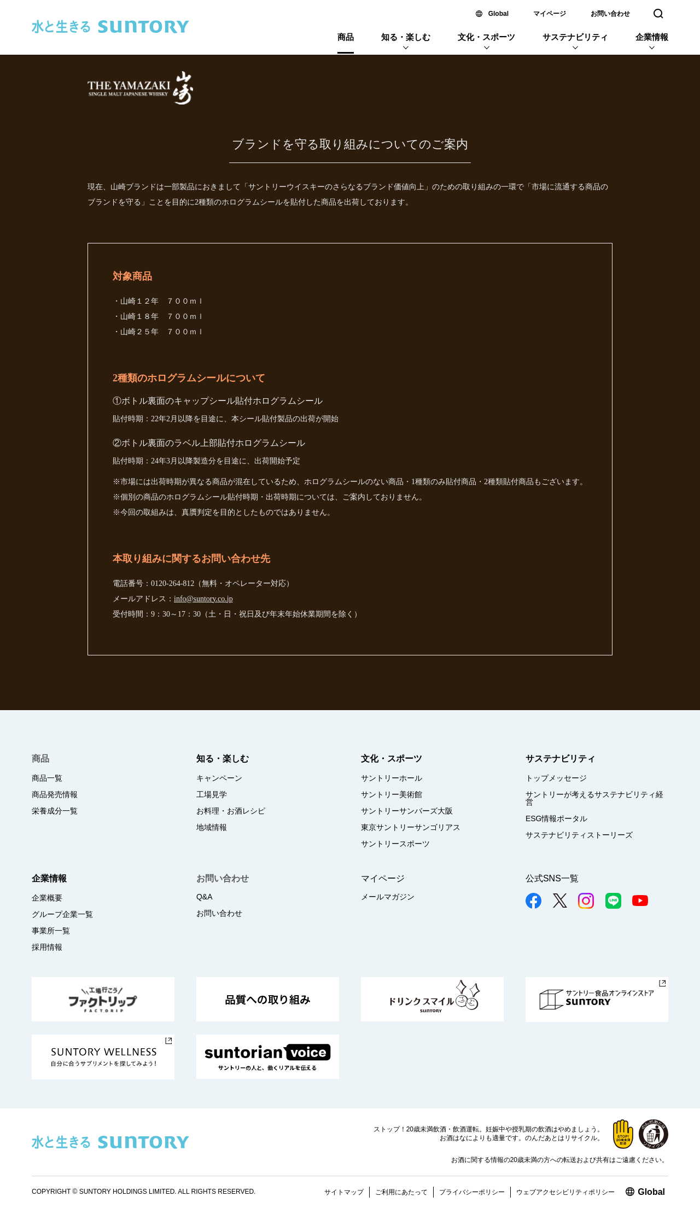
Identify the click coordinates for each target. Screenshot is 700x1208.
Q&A (204, 896)
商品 (345, 37)
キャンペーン (219, 778)
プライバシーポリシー (472, 1192)
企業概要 (47, 897)
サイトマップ (344, 1192)
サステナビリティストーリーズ (579, 834)
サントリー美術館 (391, 794)
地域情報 (211, 827)
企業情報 (651, 37)
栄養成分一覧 (55, 810)
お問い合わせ (610, 14)
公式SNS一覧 (552, 878)
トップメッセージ (556, 778)
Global (498, 14)
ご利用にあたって (401, 1192)
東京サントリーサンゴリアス (410, 827)
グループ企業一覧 (62, 914)
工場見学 (211, 794)
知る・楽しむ (405, 37)
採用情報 (47, 947)
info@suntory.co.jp (203, 599)
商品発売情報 (55, 794)
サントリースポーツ (395, 843)
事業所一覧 (51, 930)
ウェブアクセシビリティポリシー (565, 1192)
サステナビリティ (575, 37)
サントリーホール (391, 778)
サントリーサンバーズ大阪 (407, 810)
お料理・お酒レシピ (230, 810)
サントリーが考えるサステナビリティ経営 (594, 798)
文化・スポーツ (486, 37)
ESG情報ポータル (557, 818)
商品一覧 (47, 778)
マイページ (549, 14)
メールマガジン (388, 896)
